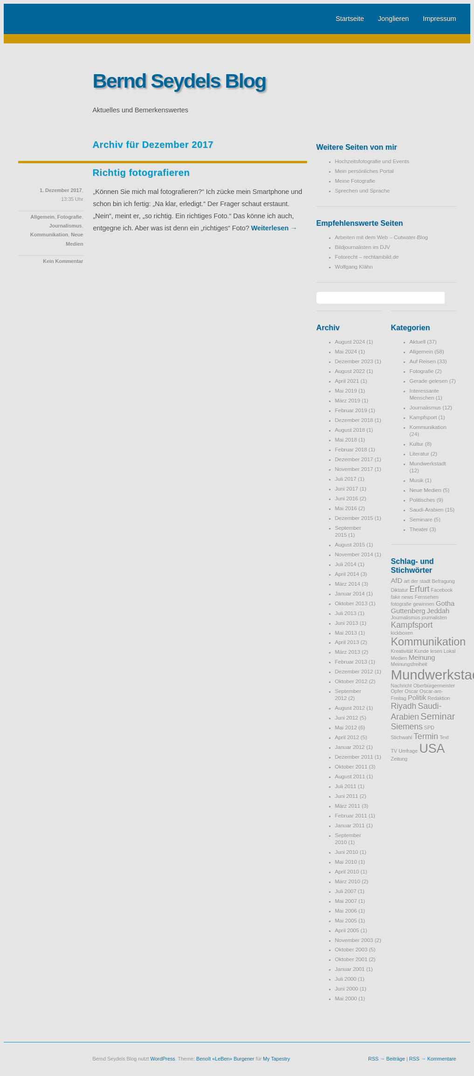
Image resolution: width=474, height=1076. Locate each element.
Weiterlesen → (274, 228)
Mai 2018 (346, 440)
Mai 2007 (346, 901)
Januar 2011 (350, 825)
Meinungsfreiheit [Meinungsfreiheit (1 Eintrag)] (409, 664)
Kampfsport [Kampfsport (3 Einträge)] (412, 625)
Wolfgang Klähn (354, 267)
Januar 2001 (350, 969)
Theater (419, 529)
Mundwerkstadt (428, 463)
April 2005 (347, 930)
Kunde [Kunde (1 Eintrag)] (421, 651)
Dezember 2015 (354, 518)
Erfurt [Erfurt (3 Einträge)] (419, 589)
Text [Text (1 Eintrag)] (444, 737)
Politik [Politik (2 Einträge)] (417, 697)
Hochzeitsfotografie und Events (372, 161)
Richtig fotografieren (141, 172)
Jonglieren (393, 18)
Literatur (419, 454)
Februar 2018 (351, 449)
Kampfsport (423, 417)
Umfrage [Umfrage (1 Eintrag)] (408, 751)
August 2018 (350, 430)
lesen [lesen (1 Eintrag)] (436, 651)
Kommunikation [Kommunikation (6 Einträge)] (428, 642)
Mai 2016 (346, 508)
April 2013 (347, 642)
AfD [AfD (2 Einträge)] (397, 580)
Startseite (350, 18)
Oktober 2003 (351, 949)
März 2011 (347, 806)
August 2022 (350, 371)
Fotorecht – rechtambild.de (367, 257)
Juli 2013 (346, 613)
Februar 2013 (351, 662)
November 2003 (354, 940)
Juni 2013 (346, 623)
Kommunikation (49, 234)
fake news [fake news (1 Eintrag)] (402, 597)
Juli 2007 (346, 891)
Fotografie (69, 217)
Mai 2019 (346, 391)
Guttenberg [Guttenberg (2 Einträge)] (408, 611)
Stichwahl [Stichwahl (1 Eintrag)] (401, 737)
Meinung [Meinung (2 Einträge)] (422, 657)
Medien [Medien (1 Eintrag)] (399, 658)
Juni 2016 (346, 498)
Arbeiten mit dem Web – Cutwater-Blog (381, 237)
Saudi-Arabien (427, 510)
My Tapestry (276, 1059)
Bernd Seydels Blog (179, 80)
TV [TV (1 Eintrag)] (394, 751)
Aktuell (418, 342)
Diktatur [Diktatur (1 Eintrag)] (399, 590)
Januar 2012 (350, 747)
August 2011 (350, 776)
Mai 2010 (346, 862)
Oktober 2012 (351, 681)
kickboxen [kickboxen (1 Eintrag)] (402, 633)
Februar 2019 (351, 410)
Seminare (421, 519)
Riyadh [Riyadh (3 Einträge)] (404, 706)
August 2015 (350, 545)
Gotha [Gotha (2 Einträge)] (445, 603)
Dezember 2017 (354, 459)
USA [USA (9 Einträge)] (432, 749)
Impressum (439, 18)
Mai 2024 (346, 351)
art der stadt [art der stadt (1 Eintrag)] (417, 581)
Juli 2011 (346, 786)
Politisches (422, 500)
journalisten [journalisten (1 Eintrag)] (434, 617)
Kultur (417, 444)
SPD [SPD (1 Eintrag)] (429, 727)
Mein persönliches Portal (364, 171)
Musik (417, 480)
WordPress (163, 1059)
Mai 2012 (346, 727)
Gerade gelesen (429, 381)
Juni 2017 (346, 489)
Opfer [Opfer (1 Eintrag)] (397, 691)
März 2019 (347, 400)
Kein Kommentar (63, 261)
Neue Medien (426, 490)
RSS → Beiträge (386, 1059)
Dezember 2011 (354, 757)
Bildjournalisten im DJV (362, 247)
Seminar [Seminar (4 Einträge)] (437, 716)
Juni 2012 (346, 718)
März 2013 (347, 652)
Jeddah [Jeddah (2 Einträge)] (438, 611)
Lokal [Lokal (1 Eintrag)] (449, 651)
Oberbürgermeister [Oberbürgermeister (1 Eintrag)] (434, 685)
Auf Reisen (423, 361)
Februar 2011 (351, 816)
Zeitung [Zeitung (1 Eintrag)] (399, 759)
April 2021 (347, 381)
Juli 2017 (346, 479)
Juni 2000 (346, 989)
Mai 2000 (346, 998)
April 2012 (347, 737)
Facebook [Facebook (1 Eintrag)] (442, 590)
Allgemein (42, 217)
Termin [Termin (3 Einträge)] (425, 736)
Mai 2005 (346, 920)
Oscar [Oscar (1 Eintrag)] (411, 691)
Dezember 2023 (354, 361)
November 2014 (354, 554)
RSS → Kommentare (432, 1059)
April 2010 (347, 872)
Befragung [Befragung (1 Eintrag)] (443, 581)
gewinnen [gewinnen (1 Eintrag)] (423, 604)
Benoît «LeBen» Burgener (225, 1059)
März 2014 (347, 584)
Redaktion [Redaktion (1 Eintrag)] (439, 698)
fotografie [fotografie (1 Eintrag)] (401, 604)
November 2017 (354, 469)
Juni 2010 (346, 852)
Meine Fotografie (355, 181)
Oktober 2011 (351, 767)
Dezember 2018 (354, 420)
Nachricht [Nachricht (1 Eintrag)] (401, 685)
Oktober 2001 (351, 959)
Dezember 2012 (354, 671)
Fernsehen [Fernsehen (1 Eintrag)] (427, 597)
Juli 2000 (346, 979)
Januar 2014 (350, 594)
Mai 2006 (346, 911)
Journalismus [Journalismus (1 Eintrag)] (405, 617)
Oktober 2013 (351, 603)
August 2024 (350, 342)
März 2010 (347, 881)
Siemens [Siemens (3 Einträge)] (407, 726)
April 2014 (347, 574)
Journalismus (65, 226)
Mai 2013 (346, 633)
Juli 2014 (346, 564)
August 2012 (350, 708)
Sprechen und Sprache (362, 191)
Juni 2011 (346, 796)
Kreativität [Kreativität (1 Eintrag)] (402, 651)
